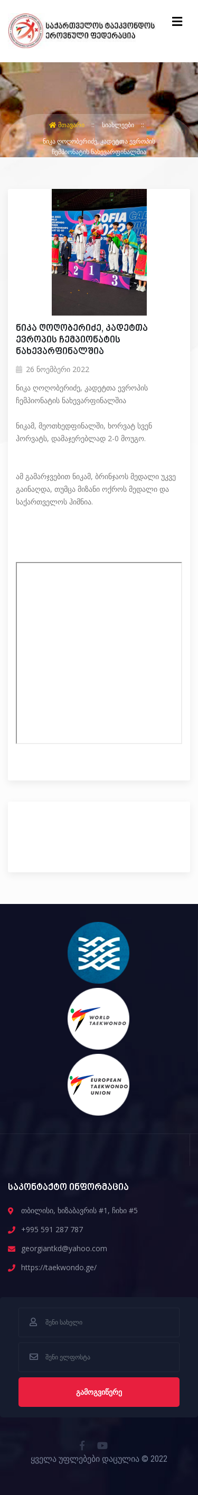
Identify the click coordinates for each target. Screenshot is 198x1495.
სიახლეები (119, 124)
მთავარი (67, 124)
